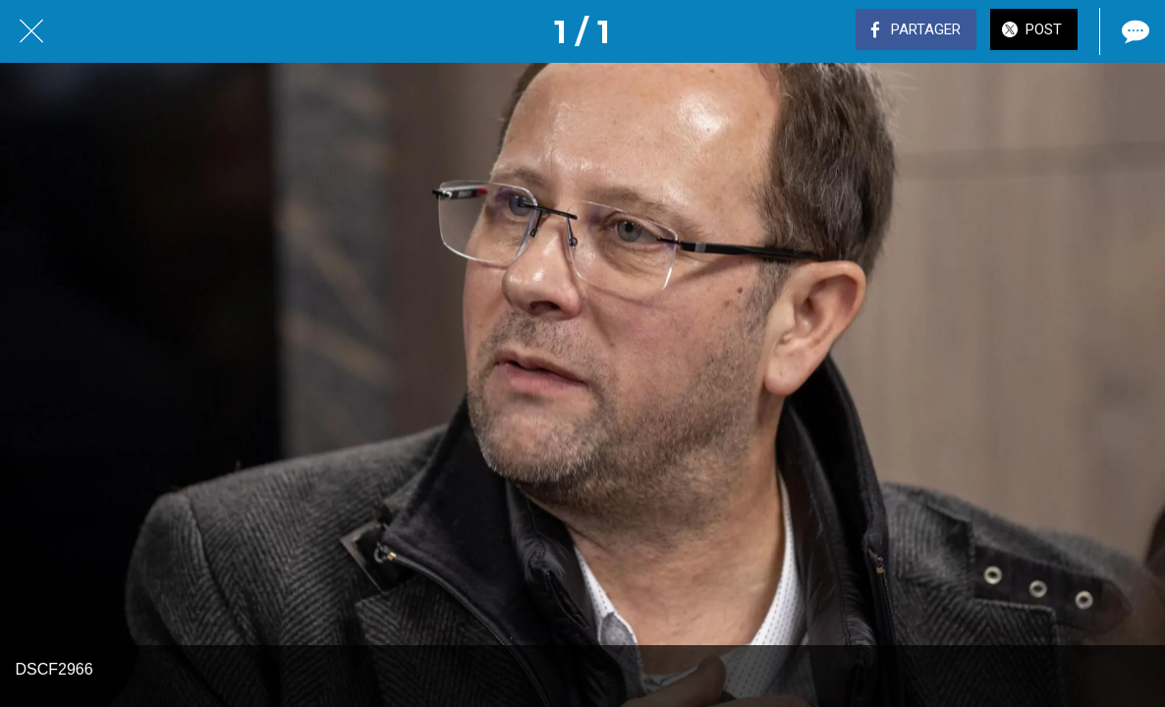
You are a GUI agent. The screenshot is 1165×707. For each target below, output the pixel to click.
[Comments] (1133, 31)
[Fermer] (31, 31)
